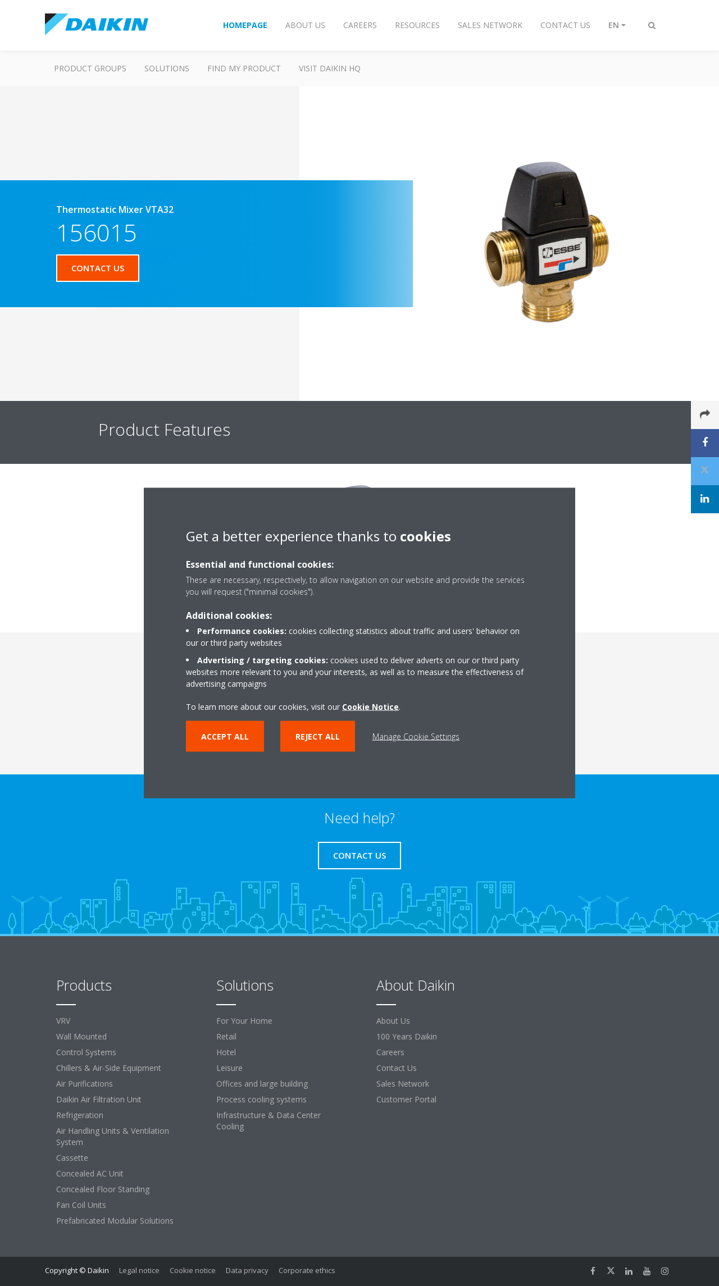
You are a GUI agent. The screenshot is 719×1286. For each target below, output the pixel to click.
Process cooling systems (261, 1099)
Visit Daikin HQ (330, 68)
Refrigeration (79, 1115)
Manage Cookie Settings (415, 736)
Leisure (229, 1067)
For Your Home (244, 1020)
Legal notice (139, 1270)
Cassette (72, 1157)
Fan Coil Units (81, 1205)
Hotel (226, 1052)
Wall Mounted (81, 1036)
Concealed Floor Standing (102, 1189)
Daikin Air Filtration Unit (99, 1099)
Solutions (166, 68)
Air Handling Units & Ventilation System (112, 1136)
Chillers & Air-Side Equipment (108, 1067)
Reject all (317, 736)
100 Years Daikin (406, 1036)
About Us (393, 1020)
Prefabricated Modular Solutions (115, 1220)
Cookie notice (193, 1270)
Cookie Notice (370, 706)
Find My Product (244, 68)
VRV (63, 1020)
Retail (226, 1036)
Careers (390, 1052)
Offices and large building (262, 1083)
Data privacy (247, 1270)
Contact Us (396, 1067)
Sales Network (402, 1083)
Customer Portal (406, 1099)
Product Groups (90, 68)
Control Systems (86, 1052)
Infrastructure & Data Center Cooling (268, 1121)
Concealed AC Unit (90, 1173)
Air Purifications (84, 1083)
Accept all (225, 736)
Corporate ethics (307, 1270)
